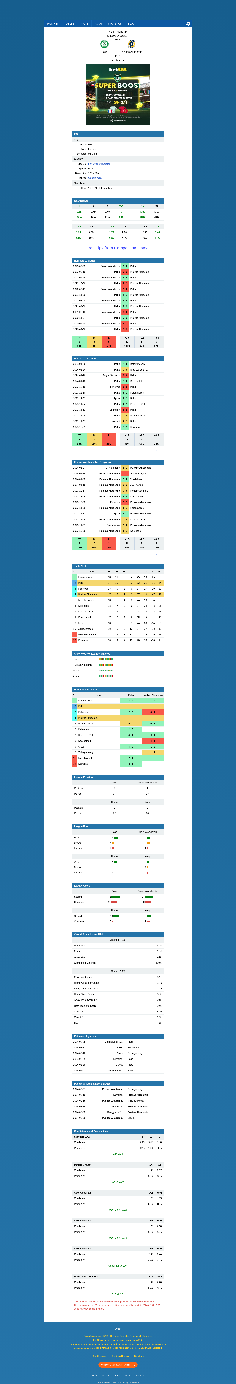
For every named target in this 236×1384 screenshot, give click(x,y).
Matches (53, 23)
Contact (140, 1375)
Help (94, 1375)
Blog (131, 23)
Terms (117, 1375)
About (128, 1375)
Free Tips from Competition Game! (118, 248)
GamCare (139, 1356)
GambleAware (99, 1356)
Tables (69, 23)
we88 (118, 1328)
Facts (84, 23)
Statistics (115, 23)
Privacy (105, 1375)
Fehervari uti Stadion (99, 164)
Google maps (95, 178)
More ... (160, 450)
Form (98, 23)
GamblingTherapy (120, 1356)
